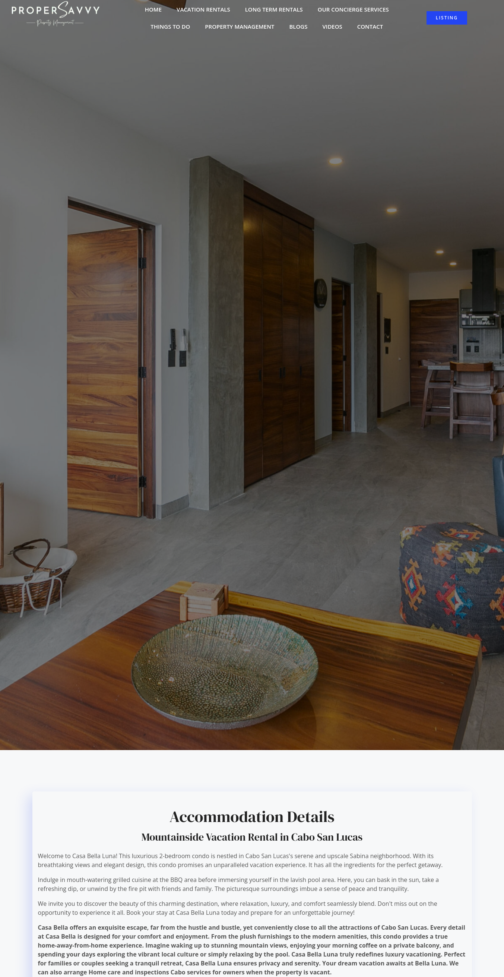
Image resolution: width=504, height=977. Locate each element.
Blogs (298, 28)
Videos (332, 28)
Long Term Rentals (274, 11)
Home (153, 11)
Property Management (239, 28)
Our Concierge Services (353, 11)
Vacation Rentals (203, 11)
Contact (370, 28)
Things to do (170, 28)
